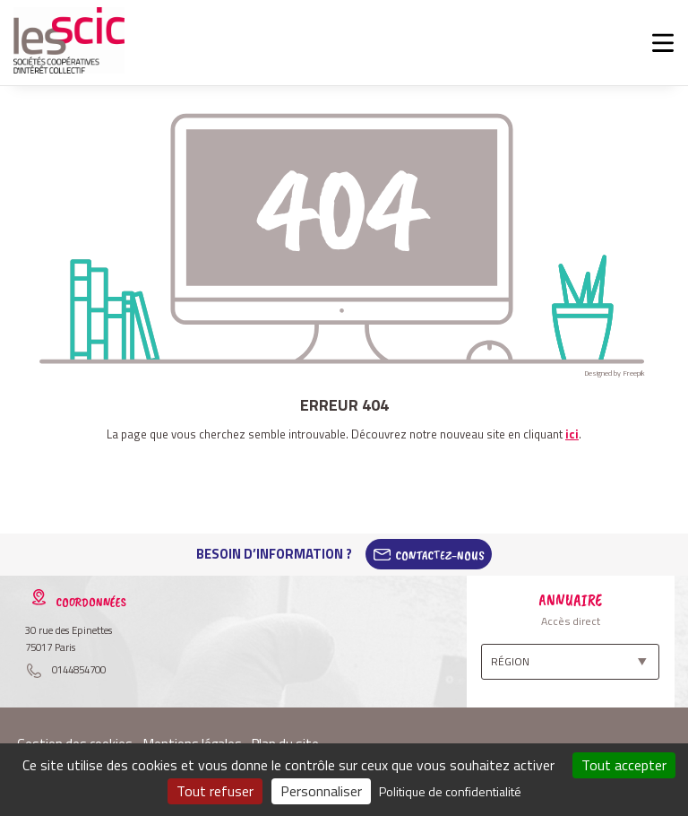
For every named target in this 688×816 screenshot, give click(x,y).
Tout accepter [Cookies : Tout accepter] (623, 765)
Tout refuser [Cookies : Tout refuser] (215, 791)
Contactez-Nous (440, 554)
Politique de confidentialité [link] (450, 791)
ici (572, 434)
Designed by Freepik (614, 373)
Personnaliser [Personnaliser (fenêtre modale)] (321, 791)
